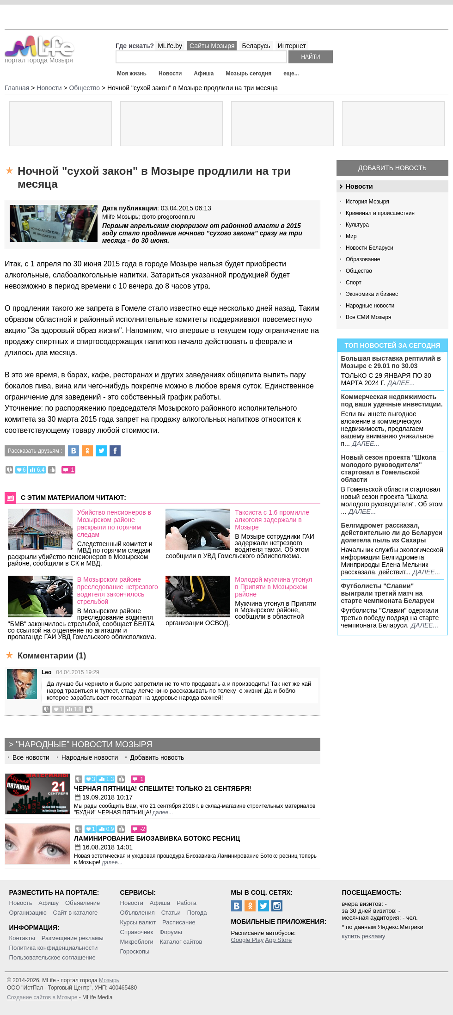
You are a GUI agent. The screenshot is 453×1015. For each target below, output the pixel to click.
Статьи (171, 912)
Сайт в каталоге (75, 912)
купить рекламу (364, 936)
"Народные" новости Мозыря (84, 744)
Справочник (136, 932)
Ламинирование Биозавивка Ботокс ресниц (157, 838)
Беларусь (256, 45)
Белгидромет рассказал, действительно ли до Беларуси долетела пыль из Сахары (392, 533)
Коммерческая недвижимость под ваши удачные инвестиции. (392, 400)
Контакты (22, 938)
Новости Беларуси (369, 248)
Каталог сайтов (181, 941)
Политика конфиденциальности (53, 947)
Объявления (137, 912)
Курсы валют (138, 922)
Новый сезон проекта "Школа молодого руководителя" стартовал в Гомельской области (388, 468)
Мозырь (109, 980)
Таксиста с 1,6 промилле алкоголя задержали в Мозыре (272, 520)
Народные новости (370, 305)
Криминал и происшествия (380, 213)
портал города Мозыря (39, 57)
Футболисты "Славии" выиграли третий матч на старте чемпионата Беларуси (388, 593)
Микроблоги (136, 941)
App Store (278, 939)
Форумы (170, 932)
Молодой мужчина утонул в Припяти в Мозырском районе (273, 587)
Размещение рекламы (73, 938)
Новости (170, 73)
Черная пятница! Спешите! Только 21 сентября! (162, 788)
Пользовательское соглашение (52, 957)
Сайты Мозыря (212, 45)
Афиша (204, 73)
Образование (363, 259)
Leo (46, 672)
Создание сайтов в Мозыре (42, 997)
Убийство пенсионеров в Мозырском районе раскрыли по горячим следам (114, 523)
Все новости (30, 757)
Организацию (28, 912)
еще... (291, 73)
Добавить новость (392, 168)
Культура (357, 224)
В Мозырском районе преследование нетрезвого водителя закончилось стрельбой (117, 590)
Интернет (292, 45)
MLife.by (170, 45)
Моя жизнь (132, 73)
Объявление (82, 902)
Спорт (353, 282)
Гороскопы (135, 951)
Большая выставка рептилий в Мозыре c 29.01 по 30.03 (391, 362)
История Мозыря (367, 201)
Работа (186, 902)
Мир (351, 236)
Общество (359, 271)
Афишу (48, 902)
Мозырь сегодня (249, 73)
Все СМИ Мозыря (368, 317)
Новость (20, 902)
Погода (197, 912)
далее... (401, 383)
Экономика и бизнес (372, 294)
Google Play (247, 939)
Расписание (179, 922)
